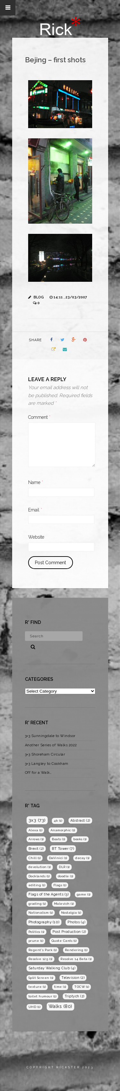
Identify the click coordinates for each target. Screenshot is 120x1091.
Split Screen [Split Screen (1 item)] (40, 978)
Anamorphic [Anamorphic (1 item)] (63, 830)
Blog (39, 297)
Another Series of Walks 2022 (51, 745)
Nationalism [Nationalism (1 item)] (40, 912)
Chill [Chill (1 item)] (34, 858)
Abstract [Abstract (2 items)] (80, 820)
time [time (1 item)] (60, 986)
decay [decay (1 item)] (82, 858)
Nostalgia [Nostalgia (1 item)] (71, 912)
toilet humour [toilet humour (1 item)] (42, 996)
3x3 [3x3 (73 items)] (37, 820)
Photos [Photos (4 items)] (76, 922)
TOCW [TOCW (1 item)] (81, 986)
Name (35, 482)
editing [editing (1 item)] (36, 885)
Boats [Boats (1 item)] (58, 839)
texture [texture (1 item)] (37, 986)
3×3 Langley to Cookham (46, 764)
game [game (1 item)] (84, 894)
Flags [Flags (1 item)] (60, 885)
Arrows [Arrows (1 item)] (36, 839)
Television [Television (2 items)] (72, 978)
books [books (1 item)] (80, 839)
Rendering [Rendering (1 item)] (76, 950)
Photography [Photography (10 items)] (44, 922)
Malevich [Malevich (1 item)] (64, 903)
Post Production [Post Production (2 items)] (69, 931)
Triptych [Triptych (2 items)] (74, 996)
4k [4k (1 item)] (58, 820)
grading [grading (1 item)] (37, 903)
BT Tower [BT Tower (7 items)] (63, 848)
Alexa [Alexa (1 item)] (35, 830)
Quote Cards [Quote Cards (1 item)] (64, 940)
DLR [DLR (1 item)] (64, 867)
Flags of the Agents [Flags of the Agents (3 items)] (48, 894)
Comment (39, 417)
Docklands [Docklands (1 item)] (39, 876)
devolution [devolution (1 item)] (39, 867)
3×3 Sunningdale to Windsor (50, 736)
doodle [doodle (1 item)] (65, 876)
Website (36, 537)
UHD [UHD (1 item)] (34, 1007)
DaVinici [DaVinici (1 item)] (58, 858)
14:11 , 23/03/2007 (70, 297)
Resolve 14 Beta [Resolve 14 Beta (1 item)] (76, 959)
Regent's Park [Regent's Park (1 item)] (42, 950)
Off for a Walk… (38, 773)
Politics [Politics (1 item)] (36, 931)
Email (35, 509)
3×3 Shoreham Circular (45, 754)
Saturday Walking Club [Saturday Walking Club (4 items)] (52, 968)
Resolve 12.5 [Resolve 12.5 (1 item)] (40, 959)
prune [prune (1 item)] (36, 940)
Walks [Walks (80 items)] (60, 1006)
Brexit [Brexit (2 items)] (36, 848)
